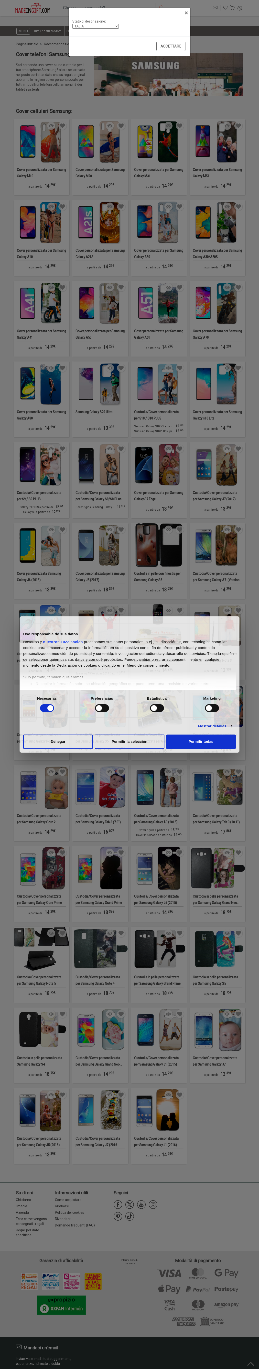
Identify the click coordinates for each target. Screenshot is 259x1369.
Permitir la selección (129, 742)
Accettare (171, 46)
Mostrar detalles (212, 726)
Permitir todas (201, 742)
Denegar (58, 742)
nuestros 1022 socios (63, 642)
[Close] (186, 13)
